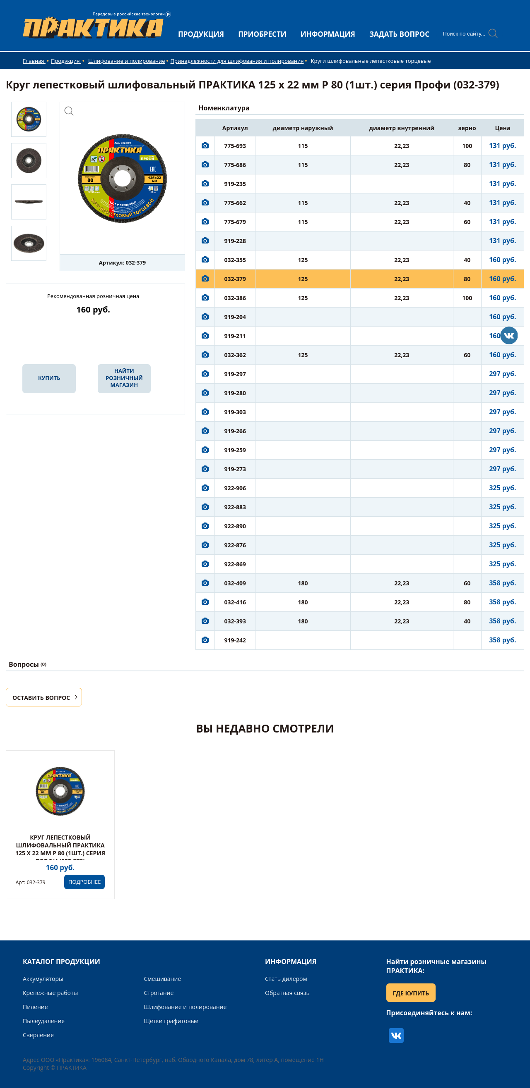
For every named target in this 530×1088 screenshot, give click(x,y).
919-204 (235, 317)
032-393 (235, 621)
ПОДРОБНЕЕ (84, 881)
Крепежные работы (50, 993)
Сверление (38, 1035)
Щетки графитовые (171, 1021)
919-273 (235, 469)
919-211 (235, 336)
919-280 (235, 393)
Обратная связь (287, 993)
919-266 (235, 431)
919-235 (235, 184)
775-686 (235, 165)
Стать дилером (286, 979)
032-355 (235, 260)
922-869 (235, 564)
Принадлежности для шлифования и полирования (237, 60)
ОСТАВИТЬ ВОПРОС (41, 697)
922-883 (235, 507)
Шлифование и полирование (126, 60)
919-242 (235, 640)
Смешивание (162, 979)
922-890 (235, 526)
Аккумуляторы (43, 979)
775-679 (235, 222)
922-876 (235, 545)
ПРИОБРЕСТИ (262, 34)
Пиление (35, 1007)
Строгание (159, 993)
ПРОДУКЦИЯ (201, 34)
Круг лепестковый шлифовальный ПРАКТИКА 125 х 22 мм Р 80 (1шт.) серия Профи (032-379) (60, 849)
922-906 (235, 488)
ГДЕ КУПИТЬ (411, 993)
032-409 (235, 583)
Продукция (66, 60)
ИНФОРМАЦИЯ (328, 34)
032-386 (235, 298)
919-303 (235, 412)
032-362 (235, 355)
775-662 (235, 203)
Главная (34, 60)
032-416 (235, 602)
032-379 (235, 279)
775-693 (235, 146)
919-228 (235, 241)
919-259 (235, 450)
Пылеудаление (44, 1021)
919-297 (235, 374)
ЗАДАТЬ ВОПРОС (399, 34)
